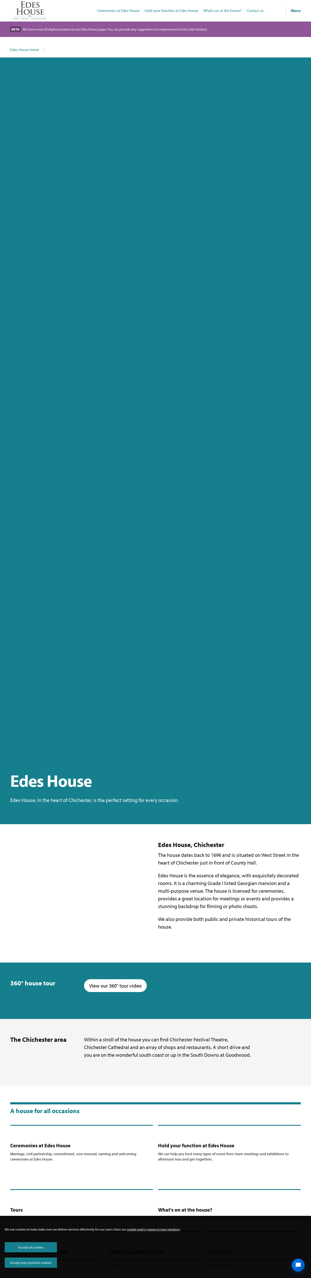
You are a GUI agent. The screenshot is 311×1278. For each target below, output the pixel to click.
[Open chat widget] (298, 1265)
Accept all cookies (31, 1247)
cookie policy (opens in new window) (153, 1229)
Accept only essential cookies (30, 1262)
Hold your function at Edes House (171, 10)
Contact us (255, 10)
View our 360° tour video (118, 985)
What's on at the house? (222, 10)
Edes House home (24, 49)
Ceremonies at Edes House (118, 10)
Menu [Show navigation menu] (296, 10)
